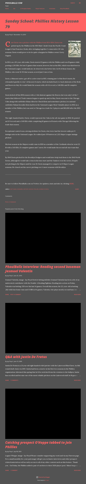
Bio (14, 8)
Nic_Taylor (47, 480)
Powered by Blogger (43, 477)
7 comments (14, 380)
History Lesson (28, 189)
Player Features (40, 8)
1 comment (14, 470)
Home (7, 8)
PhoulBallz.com (13, 3)
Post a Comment (10, 202)
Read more (77, 294)
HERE (72, 184)
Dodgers (20, 189)
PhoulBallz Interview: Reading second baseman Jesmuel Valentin (43, 268)
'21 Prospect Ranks (25, 8)
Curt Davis (13, 189)
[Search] (72, 3)
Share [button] (77, 189)
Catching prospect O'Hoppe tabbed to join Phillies (38, 444)
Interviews (52, 8)
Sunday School (44, 189)
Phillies (36, 189)
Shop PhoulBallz (64, 8)
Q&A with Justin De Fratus (26, 357)
